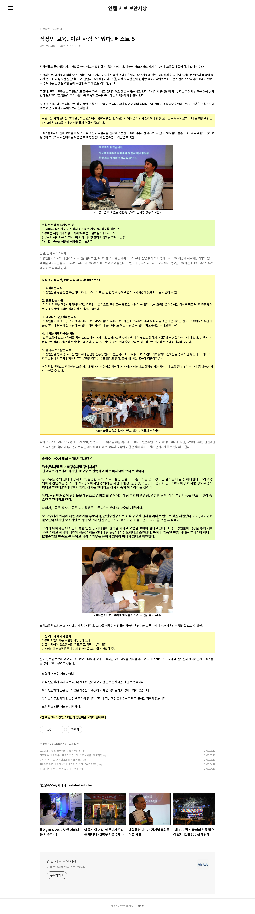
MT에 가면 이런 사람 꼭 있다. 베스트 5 (59, 768)
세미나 (57, 744)
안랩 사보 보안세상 (127, 8)
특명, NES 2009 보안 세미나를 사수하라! (60, 750)
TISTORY (128, 906)
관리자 (141, 906)
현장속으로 (46, 744)
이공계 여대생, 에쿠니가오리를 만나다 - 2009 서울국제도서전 (71, 755)
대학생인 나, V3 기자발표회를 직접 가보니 (61, 759)
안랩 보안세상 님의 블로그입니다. (67, 867)
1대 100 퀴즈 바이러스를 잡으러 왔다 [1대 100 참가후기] (69, 764)
